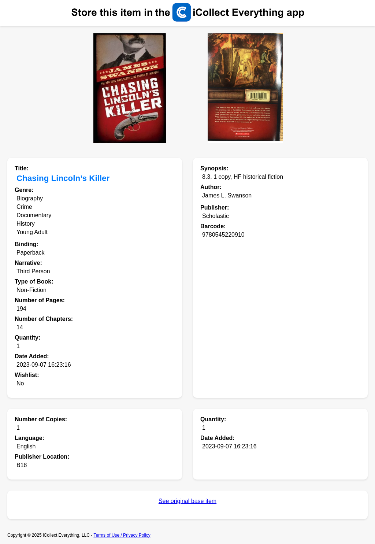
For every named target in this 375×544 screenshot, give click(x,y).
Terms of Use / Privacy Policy (121, 535)
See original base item (187, 501)
